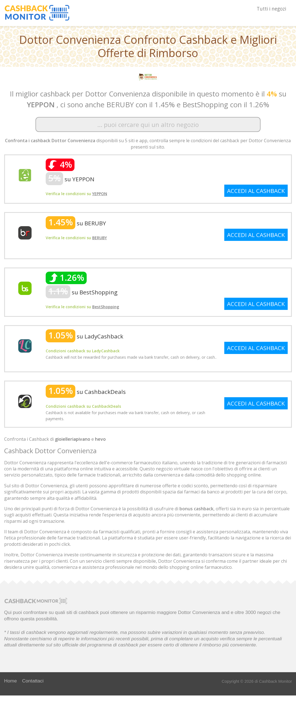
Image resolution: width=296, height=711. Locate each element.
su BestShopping (81, 292)
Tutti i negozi (271, 9)
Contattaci (33, 681)
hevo (100, 439)
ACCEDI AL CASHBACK (256, 191)
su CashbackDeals (86, 392)
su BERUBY (76, 223)
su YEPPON (70, 179)
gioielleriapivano (72, 439)
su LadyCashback (84, 336)
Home (10, 681)
